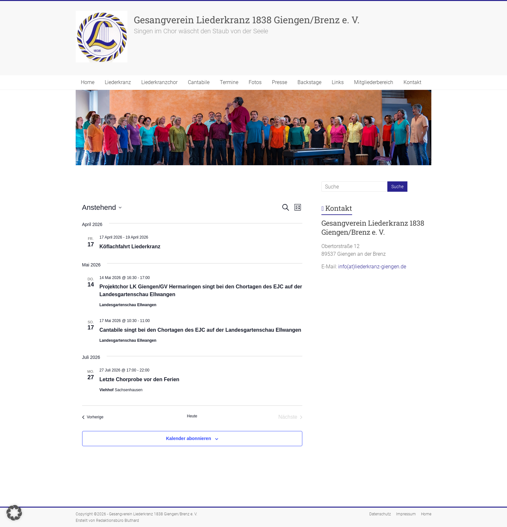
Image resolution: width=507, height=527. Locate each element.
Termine (229, 82)
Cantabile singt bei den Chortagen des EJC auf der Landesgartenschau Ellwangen (200, 330)
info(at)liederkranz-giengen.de (372, 267)
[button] (14, 513)
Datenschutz (380, 514)
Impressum (406, 514)
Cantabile (199, 82)
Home (87, 82)
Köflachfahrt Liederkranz (130, 246)
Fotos (255, 82)
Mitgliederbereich (373, 82)
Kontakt (412, 82)
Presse (279, 82)
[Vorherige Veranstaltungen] (92, 417)
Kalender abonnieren (188, 438)
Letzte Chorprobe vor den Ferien (139, 379)
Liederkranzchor (159, 82)
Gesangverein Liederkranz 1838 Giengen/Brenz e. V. (247, 20)
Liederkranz (118, 82)
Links (338, 82)
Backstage (309, 82)
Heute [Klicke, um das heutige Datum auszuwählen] (192, 416)
